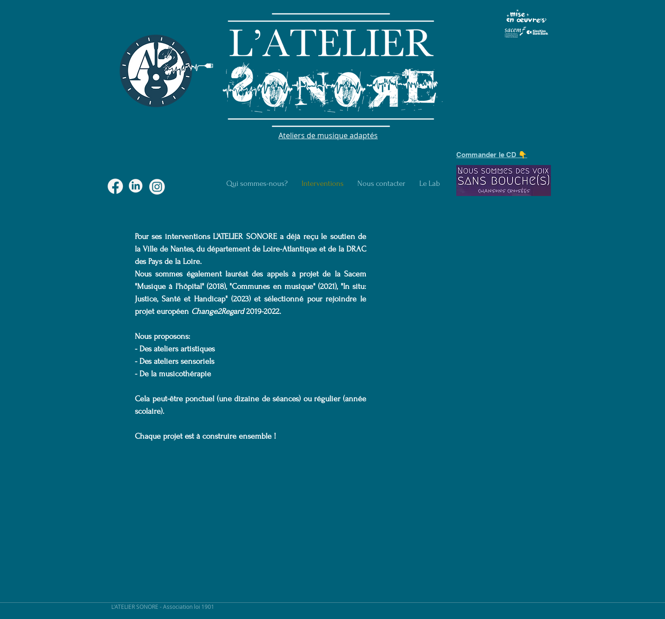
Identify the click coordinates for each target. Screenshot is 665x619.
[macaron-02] (157, 187)
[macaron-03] (115, 187)
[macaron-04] (136, 187)
